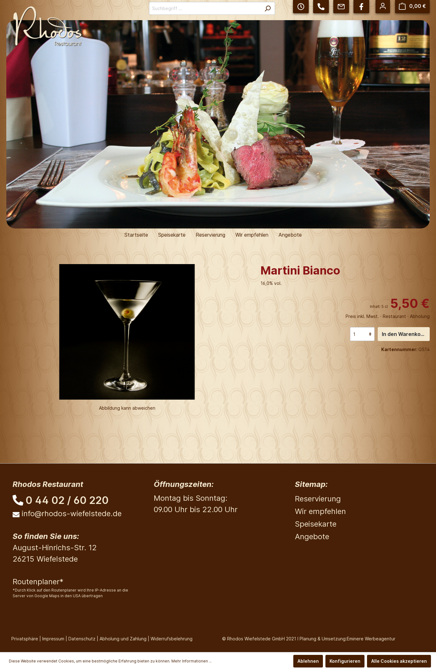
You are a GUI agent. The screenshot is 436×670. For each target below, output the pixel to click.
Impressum (53, 638)
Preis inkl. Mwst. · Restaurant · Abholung (388, 316)
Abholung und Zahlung (123, 638)
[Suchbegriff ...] (205, 8)
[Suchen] (267, 8)
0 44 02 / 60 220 (67, 500)
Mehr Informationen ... (191, 661)
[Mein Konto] (383, 6)
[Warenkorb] (412, 6)
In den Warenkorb (404, 334)
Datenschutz (81, 638)
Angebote (312, 536)
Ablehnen (308, 661)
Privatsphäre (24, 638)
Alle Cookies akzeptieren (399, 661)
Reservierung (318, 498)
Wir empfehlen (320, 511)
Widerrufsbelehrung (171, 638)
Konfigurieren (345, 661)
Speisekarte (315, 523)
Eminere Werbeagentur (371, 638)
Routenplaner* (38, 581)
